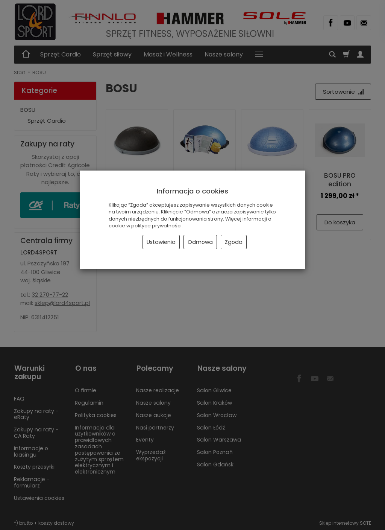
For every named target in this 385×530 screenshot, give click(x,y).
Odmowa (200, 242)
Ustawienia (161, 242)
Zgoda (234, 242)
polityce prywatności (156, 225)
